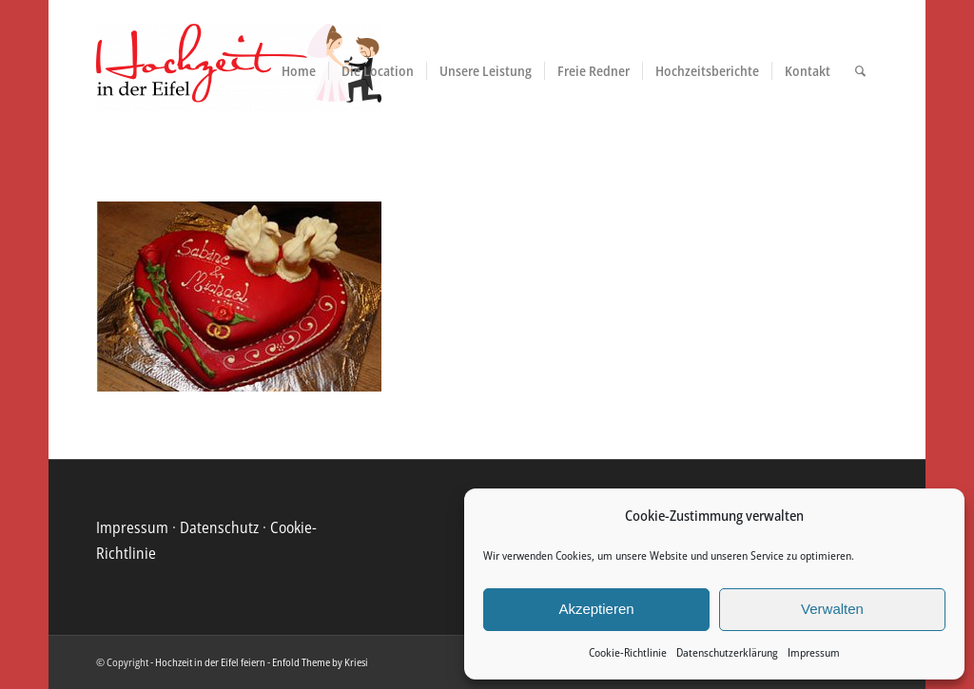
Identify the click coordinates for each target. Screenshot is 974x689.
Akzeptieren (595, 609)
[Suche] (860, 71)
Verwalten (832, 609)
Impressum (814, 652)
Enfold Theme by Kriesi (320, 662)
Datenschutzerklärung (727, 652)
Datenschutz (219, 527)
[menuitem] (298, 71)
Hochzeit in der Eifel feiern (210, 662)
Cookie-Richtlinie (628, 652)
